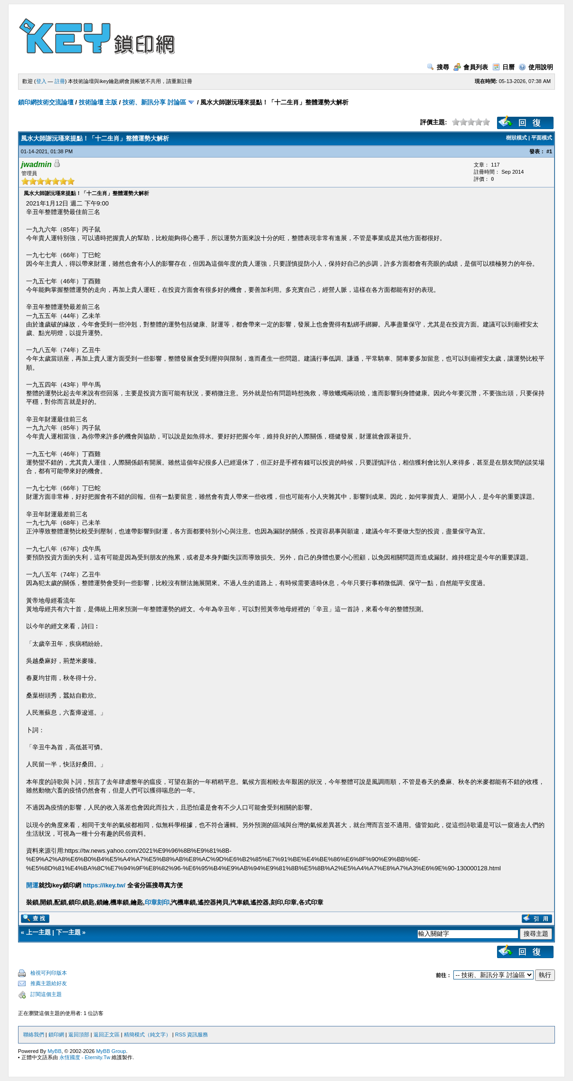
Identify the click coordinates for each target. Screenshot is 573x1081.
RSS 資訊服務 (191, 1034)
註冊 (60, 81)
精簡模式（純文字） (147, 1034)
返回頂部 (78, 1034)
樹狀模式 (516, 137)
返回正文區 (107, 1034)
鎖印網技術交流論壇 (46, 102)
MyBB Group (111, 1051)
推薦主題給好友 (48, 983)
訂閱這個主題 (46, 994)
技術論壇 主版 (98, 102)
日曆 (503, 67)
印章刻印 (157, 902)
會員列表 (470, 67)
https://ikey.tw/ (104, 885)
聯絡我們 (33, 1034)
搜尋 (438, 67)
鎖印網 (56, 1034)
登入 (41, 81)
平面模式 (541, 137)
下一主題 (68, 932)
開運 (32, 885)
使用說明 (535, 67)
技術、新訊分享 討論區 (154, 102)
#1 (549, 151)
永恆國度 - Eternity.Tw (84, 1057)
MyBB (54, 1051)
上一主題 (38, 932)
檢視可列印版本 (48, 973)
